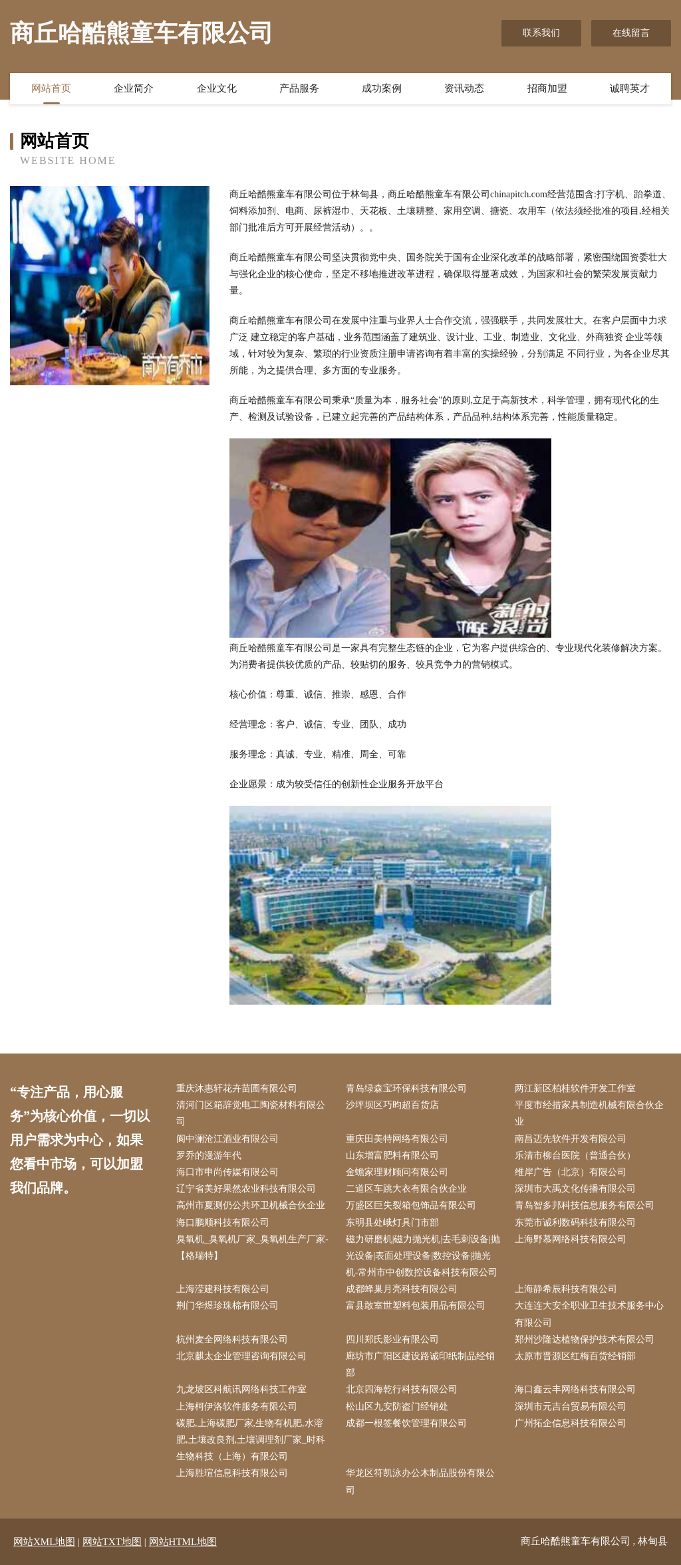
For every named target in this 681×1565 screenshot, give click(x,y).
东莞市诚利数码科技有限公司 (575, 1223)
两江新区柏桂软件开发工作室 (575, 1088)
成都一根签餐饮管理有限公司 (406, 1423)
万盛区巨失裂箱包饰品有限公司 (411, 1205)
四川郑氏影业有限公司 (392, 1339)
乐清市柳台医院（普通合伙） (575, 1155)
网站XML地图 (44, 1541)
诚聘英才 (630, 88)
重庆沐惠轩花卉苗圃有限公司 (236, 1088)
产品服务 (299, 88)
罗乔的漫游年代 (208, 1155)
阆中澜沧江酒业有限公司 (227, 1139)
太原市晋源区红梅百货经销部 (575, 1356)
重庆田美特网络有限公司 (397, 1139)
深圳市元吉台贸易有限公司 (570, 1407)
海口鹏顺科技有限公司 (222, 1223)
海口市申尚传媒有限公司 (227, 1172)
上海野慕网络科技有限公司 (570, 1239)
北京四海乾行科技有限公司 (402, 1389)
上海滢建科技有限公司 (222, 1289)
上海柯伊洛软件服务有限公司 (236, 1407)
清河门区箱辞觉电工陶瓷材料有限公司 (250, 1113)
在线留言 (631, 33)
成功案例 (382, 88)
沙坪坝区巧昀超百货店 (392, 1105)
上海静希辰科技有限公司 (566, 1289)
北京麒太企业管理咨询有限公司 (241, 1356)
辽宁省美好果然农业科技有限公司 (246, 1189)
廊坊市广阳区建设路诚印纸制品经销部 (420, 1364)
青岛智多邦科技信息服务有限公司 (584, 1205)
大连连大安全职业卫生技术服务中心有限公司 (589, 1314)
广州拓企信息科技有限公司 (570, 1423)
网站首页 (51, 88)
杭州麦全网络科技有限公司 (232, 1339)
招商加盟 (547, 88)
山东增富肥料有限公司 (392, 1155)
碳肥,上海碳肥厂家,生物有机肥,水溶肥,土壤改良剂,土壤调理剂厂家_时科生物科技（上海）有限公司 (250, 1439)
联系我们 (541, 33)
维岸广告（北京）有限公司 (570, 1172)
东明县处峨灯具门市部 (392, 1223)
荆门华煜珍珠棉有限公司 (227, 1306)
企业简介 (134, 88)
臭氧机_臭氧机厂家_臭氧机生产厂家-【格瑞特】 (252, 1247)
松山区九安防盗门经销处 (397, 1407)
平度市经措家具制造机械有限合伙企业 (589, 1113)
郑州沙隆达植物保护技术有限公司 (584, 1339)
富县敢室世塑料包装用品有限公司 (415, 1306)
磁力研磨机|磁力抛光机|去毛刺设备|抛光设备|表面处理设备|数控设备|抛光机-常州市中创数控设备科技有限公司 (423, 1255)
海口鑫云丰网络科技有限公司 (575, 1389)
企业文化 (217, 88)
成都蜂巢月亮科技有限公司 (402, 1289)
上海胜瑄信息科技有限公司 (232, 1473)
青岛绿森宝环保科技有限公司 (406, 1088)
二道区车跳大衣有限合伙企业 (406, 1189)
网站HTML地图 (183, 1541)
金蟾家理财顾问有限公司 (397, 1172)
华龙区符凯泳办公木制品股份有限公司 (420, 1481)
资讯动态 (464, 88)
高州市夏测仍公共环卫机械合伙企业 (250, 1205)
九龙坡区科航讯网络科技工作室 (241, 1389)
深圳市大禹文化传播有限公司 (575, 1189)
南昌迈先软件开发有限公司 (570, 1139)
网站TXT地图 (112, 1541)
